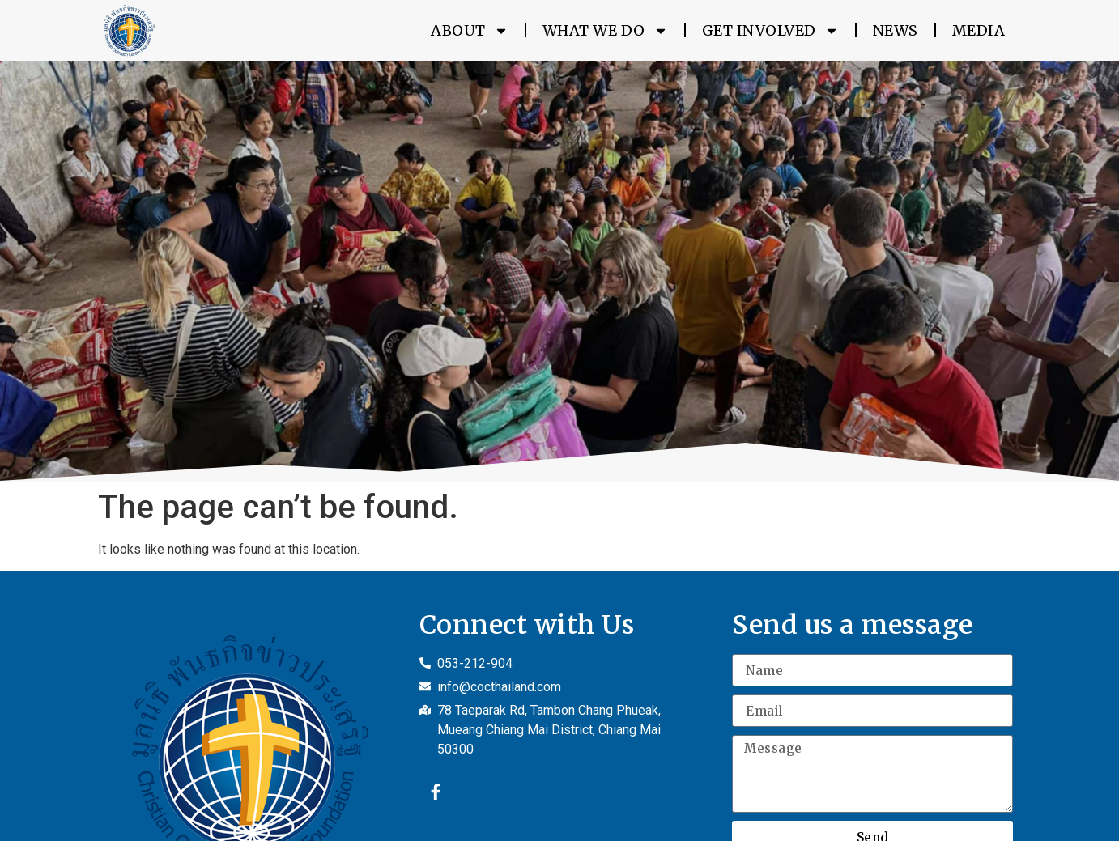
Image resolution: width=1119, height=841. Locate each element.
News (895, 30)
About (469, 30)
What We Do (605, 30)
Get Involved (770, 30)
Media (979, 30)
